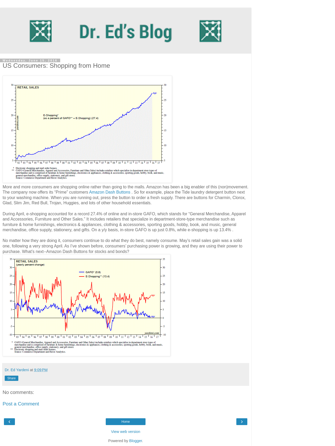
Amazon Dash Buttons (110, 192)
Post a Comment (21, 404)
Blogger (135, 441)
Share (11, 378)
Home (125, 422)
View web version (125, 432)
